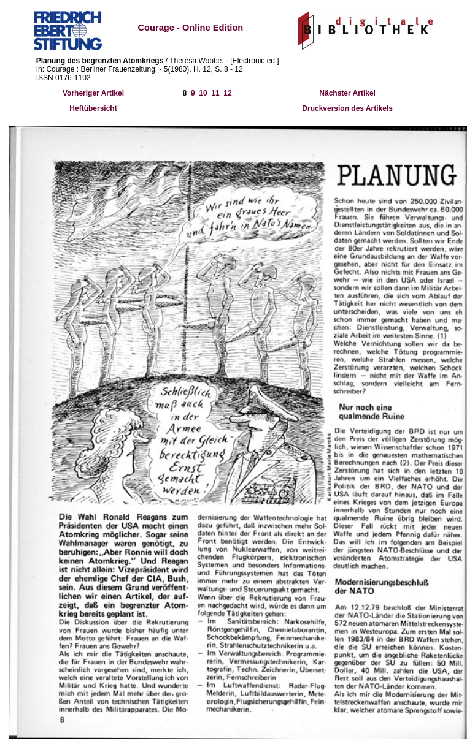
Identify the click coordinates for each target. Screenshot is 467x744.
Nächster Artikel (347, 93)
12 (227, 93)
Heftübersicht (93, 108)
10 (203, 93)
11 (215, 93)
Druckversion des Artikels (347, 108)
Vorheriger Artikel (93, 93)
